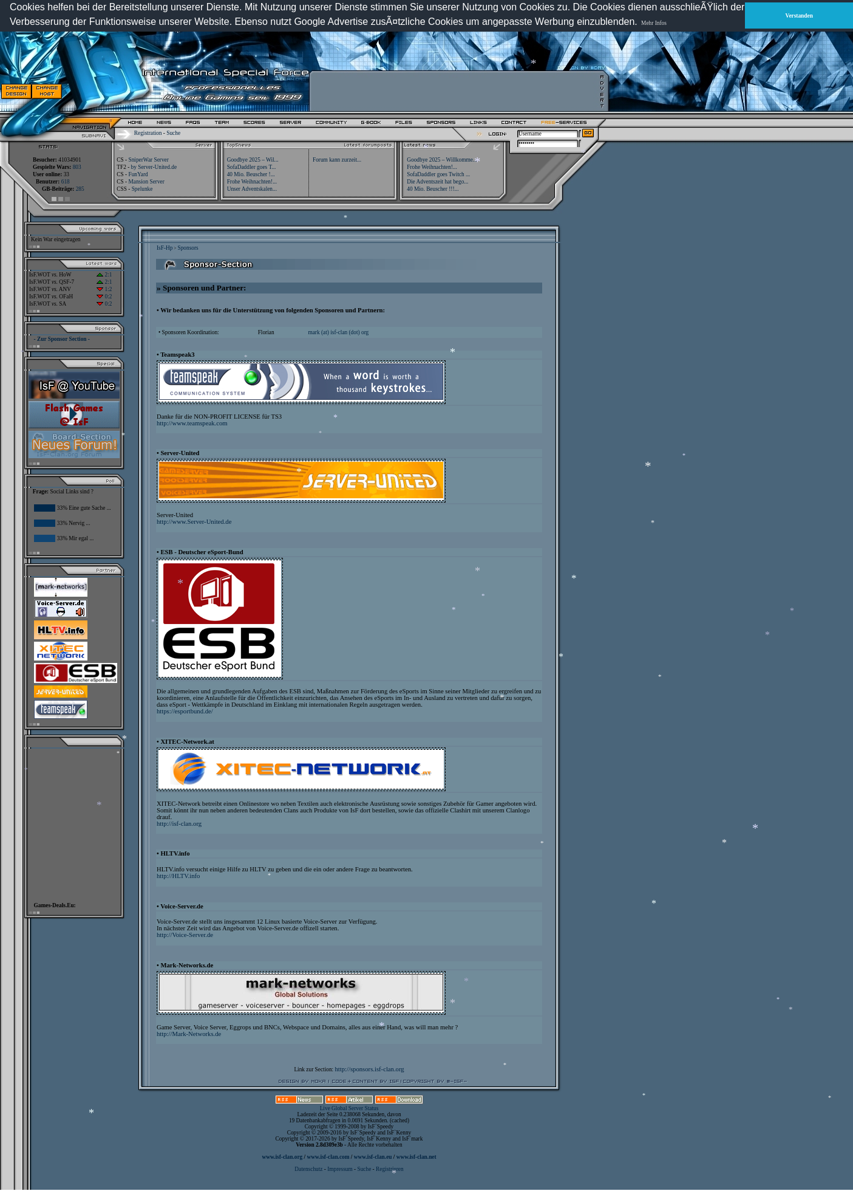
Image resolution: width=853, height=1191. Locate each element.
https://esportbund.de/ (185, 711)
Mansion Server (146, 182)
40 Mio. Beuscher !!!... (432, 189)
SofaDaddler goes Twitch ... (438, 174)
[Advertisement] (456, 91)
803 (77, 167)
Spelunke (142, 189)
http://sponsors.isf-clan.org (369, 1069)
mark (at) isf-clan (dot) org (338, 332)
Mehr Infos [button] (654, 23)
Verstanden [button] (799, 16)
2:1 (104, 275)
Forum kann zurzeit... (337, 160)
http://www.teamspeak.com (192, 423)
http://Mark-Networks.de (189, 1034)
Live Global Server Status (349, 1108)
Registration (148, 133)
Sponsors (187, 248)
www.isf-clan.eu (373, 1157)
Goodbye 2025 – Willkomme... (442, 160)
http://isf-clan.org (179, 823)
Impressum (339, 1169)
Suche (173, 133)
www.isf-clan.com (328, 1157)
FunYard (138, 174)
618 (65, 182)
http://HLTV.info (178, 876)
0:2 (104, 296)
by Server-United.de (154, 167)
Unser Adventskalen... (252, 189)
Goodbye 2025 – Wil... (253, 160)
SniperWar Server (148, 160)
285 (80, 189)
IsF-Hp (164, 248)
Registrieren (390, 1169)
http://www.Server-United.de (194, 521)
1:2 (104, 289)
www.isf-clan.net (416, 1157)
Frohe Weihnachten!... (432, 167)
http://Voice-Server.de (185, 935)
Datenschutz (309, 1169)
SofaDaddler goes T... (251, 167)
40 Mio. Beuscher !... (251, 174)
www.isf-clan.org (282, 1157)
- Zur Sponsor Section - (62, 339)
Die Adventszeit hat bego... (437, 182)
